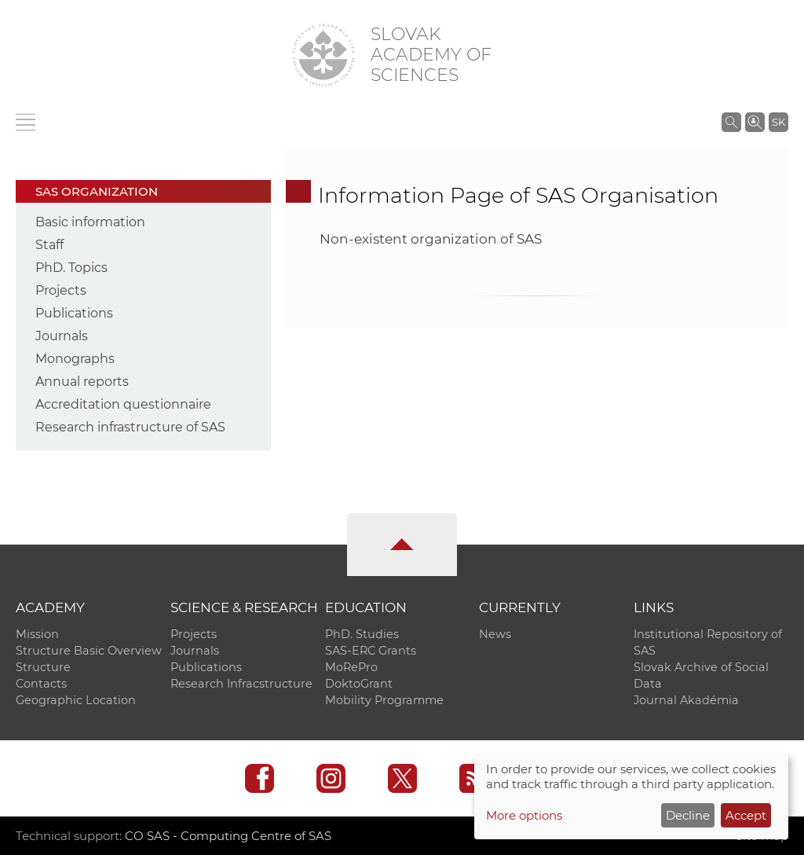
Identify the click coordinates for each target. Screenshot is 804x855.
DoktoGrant (359, 684)
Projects (60, 290)
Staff (49, 244)
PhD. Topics (71, 267)
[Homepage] (323, 55)
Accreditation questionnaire (123, 404)
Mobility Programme (384, 700)
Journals (61, 335)
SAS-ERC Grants (370, 651)
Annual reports (82, 381)
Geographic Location (76, 700)
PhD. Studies (362, 634)
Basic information (90, 222)
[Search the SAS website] (731, 122)
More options (524, 815)
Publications (74, 313)
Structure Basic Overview (89, 651)
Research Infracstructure (241, 684)
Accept (745, 815)
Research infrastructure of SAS (130, 427)
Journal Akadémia (686, 700)
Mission (37, 634)
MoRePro (351, 667)
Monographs (75, 358)
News (495, 634)
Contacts (41, 684)
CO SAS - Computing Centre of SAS (228, 835)
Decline (688, 815)
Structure (43, 667)
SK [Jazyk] (778, 122)
